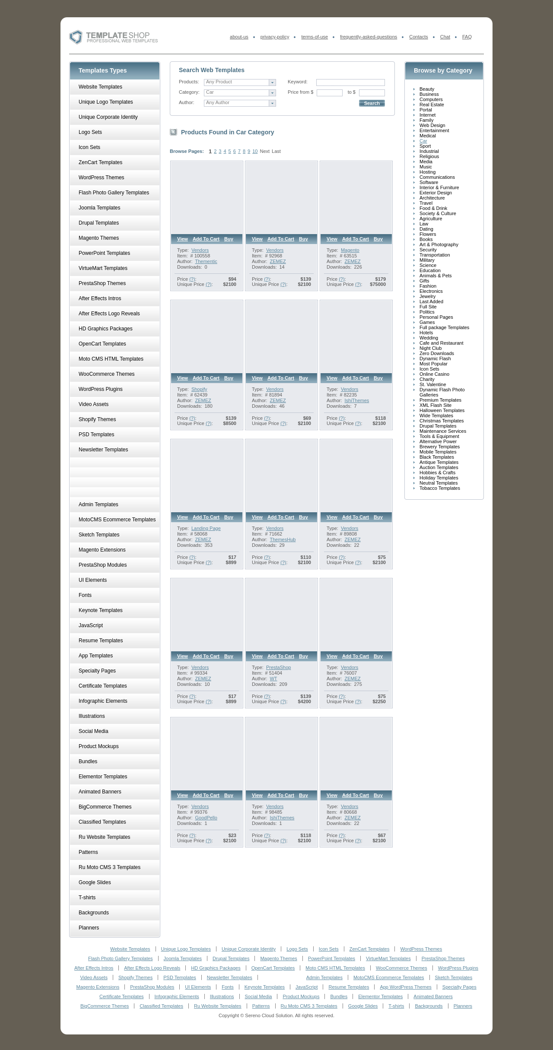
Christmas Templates (442, 420)
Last (276, 151)
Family (426, 120)
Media (426, 161)
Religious (429, 156)
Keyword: (298, 81)
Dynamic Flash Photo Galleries (442, 392)
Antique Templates (439, 462)
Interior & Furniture (439, 187)
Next (265, 151)
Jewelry (427, 296)
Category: (189, 92)
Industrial (429, 151)
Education (430, 270)
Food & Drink (433, 208)
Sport (425, 146)
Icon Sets (429, 368)
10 (254, 151)
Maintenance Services (443, 431)
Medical (428, 135)
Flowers (428, 234)
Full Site (428, 306)
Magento (350, 250)
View (182, 238)
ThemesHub (283, 539)
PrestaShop (278, 667)
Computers (431, 99)
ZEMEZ (278, 261)
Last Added (431, 301)
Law (424, 223)
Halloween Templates (442, 410)
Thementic (206, 261)
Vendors (200, 250)
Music (426, 166)
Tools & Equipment (439, 436)
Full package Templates (444, 327)
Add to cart (206, 238)
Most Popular (434, 363)
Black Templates (437, 457)
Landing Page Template (206, 531)
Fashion (428, 286)
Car (423, 140)
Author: (186, 102)
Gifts (424, 280)
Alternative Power (438, 441)
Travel (426, 203)
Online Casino (434, 374)
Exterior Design (436, 192)
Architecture (432, 197)
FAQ (467, 36)
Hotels (426, 332)
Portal (426, 109)
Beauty (427, 89)
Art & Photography (439, 244)
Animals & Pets (436, 275)
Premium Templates (440, 400)
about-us (239, 36)
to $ (352, 92)
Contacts (418, 36)
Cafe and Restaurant (442, 343)
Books (426, 239)
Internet (427, 114)
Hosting (427, 171)
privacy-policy (275, 36)
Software (429, 182)
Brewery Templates (440, 446)
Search (372, 103)
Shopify (199, 389)
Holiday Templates (439, 477)
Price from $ (300, 92)
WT (273, 678)
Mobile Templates (438, 451)
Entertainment (434, 130)
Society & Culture (438, 213)
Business (429, 94)
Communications (437, 177)
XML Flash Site (435, 405)
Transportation (435, 254)
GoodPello (206, 817)
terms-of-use (314, 36)
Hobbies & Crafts (437, 472)
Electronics (431, 291)
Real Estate (432, 104)
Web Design (432, 125)
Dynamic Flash (435, 358)
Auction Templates (439, 467)
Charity (427, 379)
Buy (228, 238)
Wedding (429, 337)
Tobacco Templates (440, 488)
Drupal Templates (438, 425)
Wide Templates (436, 415)
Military (427, 260)
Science (428, 265)
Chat (445, 36)
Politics (427, 311)
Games (427, 322)
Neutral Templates (439, 482)
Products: (189, 81)
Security (428, 249)
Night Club (431, 348)
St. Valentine (433, 384)
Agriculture (431, 218)
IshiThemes (356, 400)
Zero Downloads (437, 353)
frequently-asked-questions (368, 36)
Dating (426, 229)
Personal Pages (436, 317)
